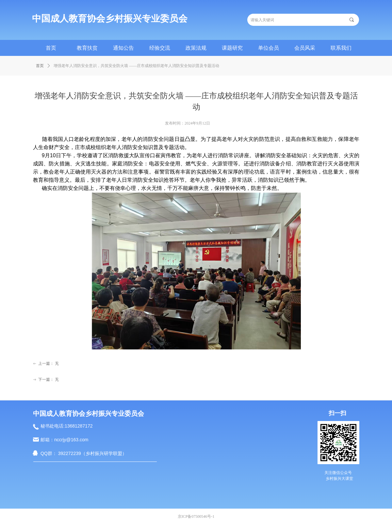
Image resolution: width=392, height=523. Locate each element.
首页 (40, 65)
